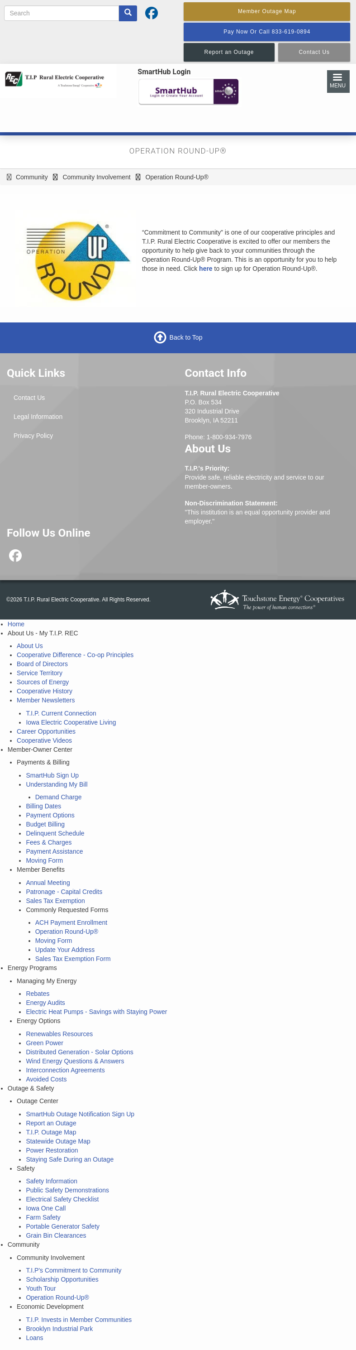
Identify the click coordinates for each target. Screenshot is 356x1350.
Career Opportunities (46, 731)
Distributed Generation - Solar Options (79, 1052)
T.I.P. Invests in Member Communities (79, 1319)
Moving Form (44, 860)
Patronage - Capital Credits (64, 891)
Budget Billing (45, 824)
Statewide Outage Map (58, 1141)
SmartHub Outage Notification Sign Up (80, 1114)
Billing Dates (43, 806)
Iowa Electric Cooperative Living (71, 722)
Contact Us (29, 397)
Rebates (37, 993)
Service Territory (39, 673)
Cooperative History (44, 691)
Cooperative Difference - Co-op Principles (75, 654)
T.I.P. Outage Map (51, 1132)
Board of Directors (42, 664)
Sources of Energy (43, 682)
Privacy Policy (33, 435)
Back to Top (186, 337)
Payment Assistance (54, 851)
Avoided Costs (46, 1079)
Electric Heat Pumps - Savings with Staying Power (96, 1011)
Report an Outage (51, 1123)
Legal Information (38, 416)
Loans (34, 1337)
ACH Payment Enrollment (71, 922)
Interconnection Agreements (65, 1070)
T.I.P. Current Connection (61, 713)
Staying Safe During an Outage (70, 1159)
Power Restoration (52, 1150)
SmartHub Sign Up (52, 775)
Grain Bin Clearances (56, 1235)
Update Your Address (65, 949)
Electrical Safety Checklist (62, 1199)
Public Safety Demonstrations (67, 1190)
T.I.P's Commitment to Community (73, 1270)
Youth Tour (41, 1288)
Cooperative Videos (44, 740)
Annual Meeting (48, 882)
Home (16, 624)
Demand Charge (58, 797)
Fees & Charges (48, 842)
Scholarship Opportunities (62, 1279)
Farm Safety (43, 1217)
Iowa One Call (46, 1208)
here (206, 268)
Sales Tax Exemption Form (73, 958)
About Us (30, 645)
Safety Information (51, 1181)
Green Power (44, 1043)
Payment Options (50, 815)
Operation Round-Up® (67, 931)
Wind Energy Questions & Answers (75, 1061)
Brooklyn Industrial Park (59, 1328)
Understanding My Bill (56, 784)
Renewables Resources (59, 1034)
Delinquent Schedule (55, 833)
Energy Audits (45, 1002)
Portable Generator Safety (63, 1226)
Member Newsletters (46, 700)
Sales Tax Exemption (55, 900)
